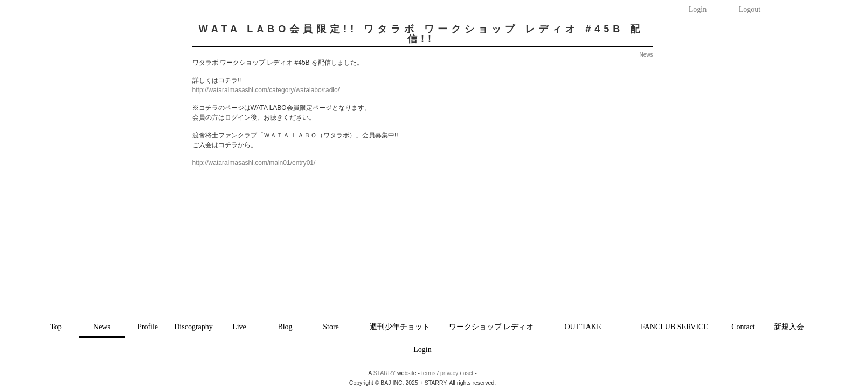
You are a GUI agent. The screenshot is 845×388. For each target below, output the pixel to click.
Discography (193, 327)
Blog (285, 327)
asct (468, 373)
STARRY (384, 373)
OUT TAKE (583, 327)
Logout (749, 9)
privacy (449, 373)
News (101, 327)
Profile (147, 327)
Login (698, 9)
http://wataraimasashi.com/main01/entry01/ (254, 163)
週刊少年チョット (400, 327)
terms (428, 373)
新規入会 (789, 327)
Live (239, 327)
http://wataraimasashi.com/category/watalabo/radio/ (266, 90)
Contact (743, 327)
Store (331, 327)
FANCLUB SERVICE (674, 327)
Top (56, 327)
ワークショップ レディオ (491, 327)
